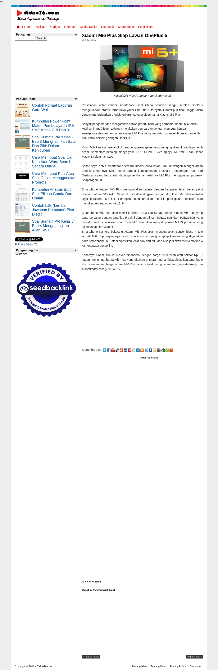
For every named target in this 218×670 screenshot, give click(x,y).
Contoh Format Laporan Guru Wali (52, 107)
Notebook (107, 26)
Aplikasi (41, 26)
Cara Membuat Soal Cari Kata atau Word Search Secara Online (52, 161)
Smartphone (126, 26)
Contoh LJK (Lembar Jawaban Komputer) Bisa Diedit (53, 209)
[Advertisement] (142, 307)
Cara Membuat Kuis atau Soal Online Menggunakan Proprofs (54, 177)
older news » (194, 656)
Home (26, 27)
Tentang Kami (158, 666)
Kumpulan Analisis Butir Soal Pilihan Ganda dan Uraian (52, 193)
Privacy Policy (178, 666)
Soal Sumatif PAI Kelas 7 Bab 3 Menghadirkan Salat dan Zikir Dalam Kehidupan (54, 143)
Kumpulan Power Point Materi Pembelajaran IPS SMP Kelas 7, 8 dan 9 (53, 125)
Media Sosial (88, 26)
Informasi (70, 26)
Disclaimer (195, 666)
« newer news (91, 656)
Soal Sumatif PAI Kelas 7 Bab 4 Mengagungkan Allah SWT (53, 225)
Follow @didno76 (26, 244)
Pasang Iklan (139, 666)
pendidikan (145, 26)
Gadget (55, 26)
